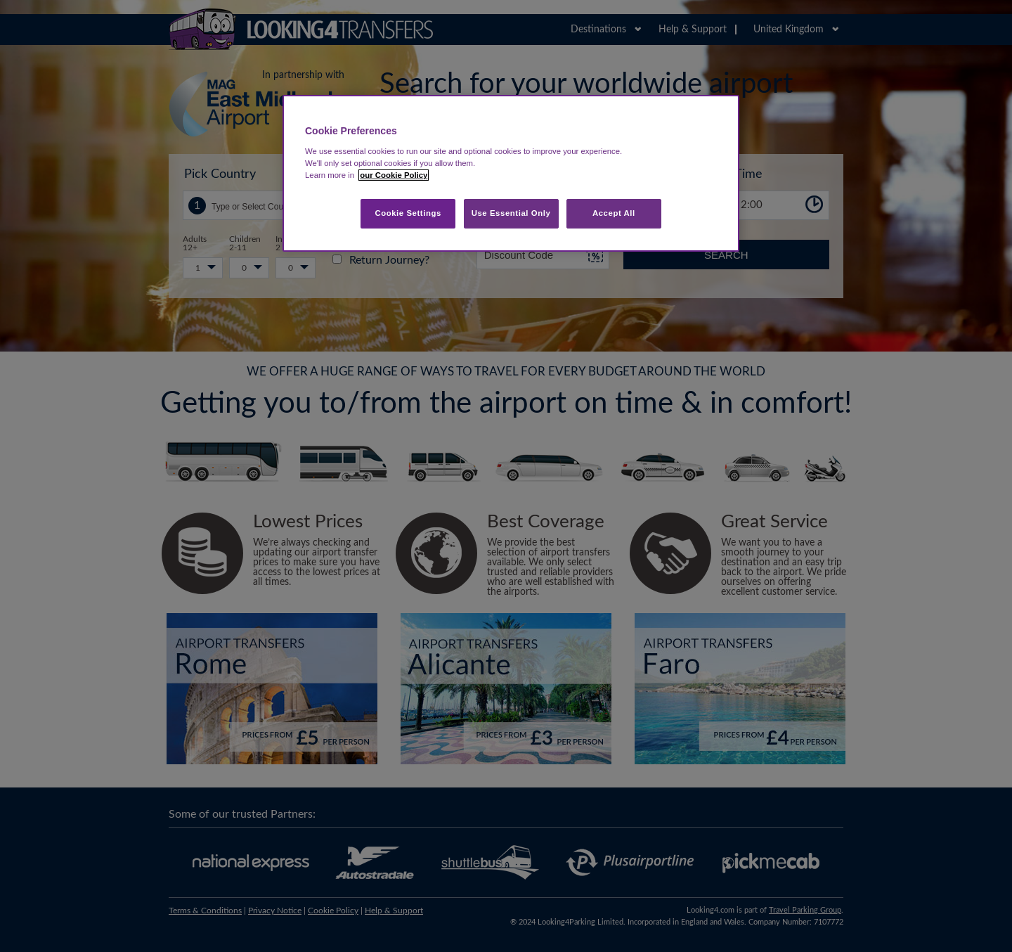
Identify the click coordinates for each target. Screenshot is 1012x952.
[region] (511, 173)
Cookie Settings (408, 213)
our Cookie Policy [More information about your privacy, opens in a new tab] (393, 175)
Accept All (613, 213)
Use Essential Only (511, 213)
